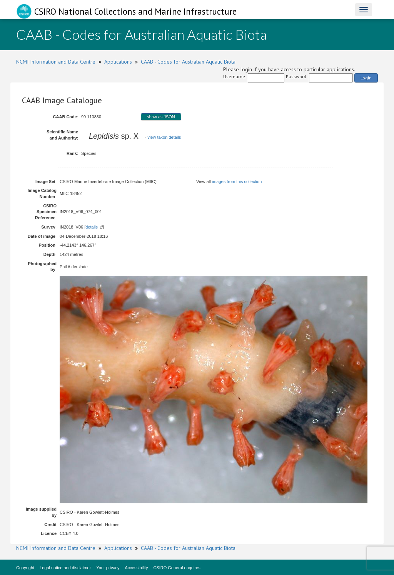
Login (366, 78)
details (91, 227)
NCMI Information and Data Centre (55, 61)
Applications (118, 61)
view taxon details (164, 137)
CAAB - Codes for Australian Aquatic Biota (188, 61)
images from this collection (237, 181)
